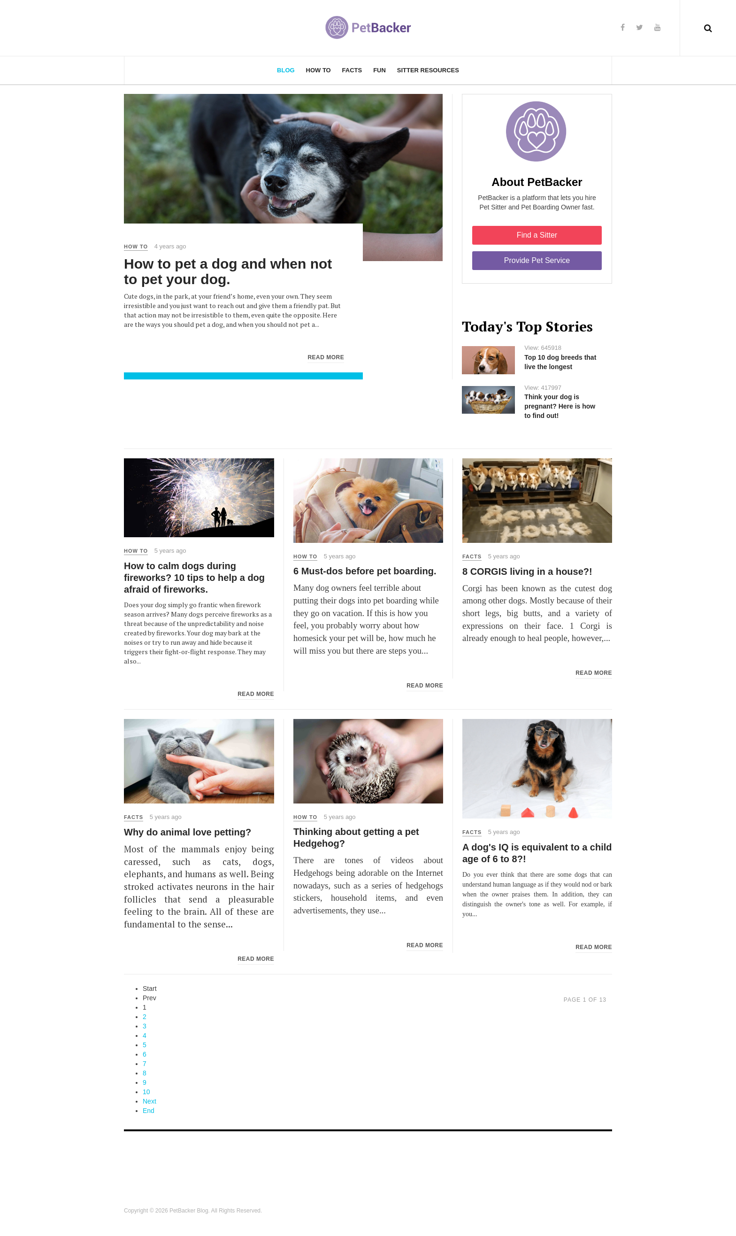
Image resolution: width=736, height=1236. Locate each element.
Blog (286, 70)
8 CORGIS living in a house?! (527, 571)
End (148, 1110)
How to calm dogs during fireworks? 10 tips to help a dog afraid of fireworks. (194, 578)
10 (146, 1092)
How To (318, 70)
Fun (379, 70)
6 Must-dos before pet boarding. (364, 571)
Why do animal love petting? (187, 832)
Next (149, 1101)
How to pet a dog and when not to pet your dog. (228, 271)
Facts (352, 70)
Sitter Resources (428, 70)
